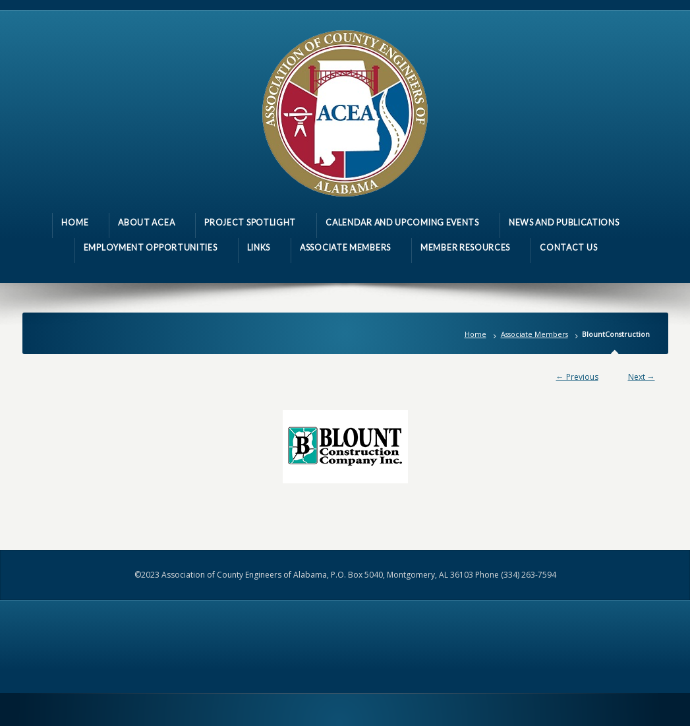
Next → (641, 376)
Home (475, 334)
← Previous (577, 376)
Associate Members (534, 334)
